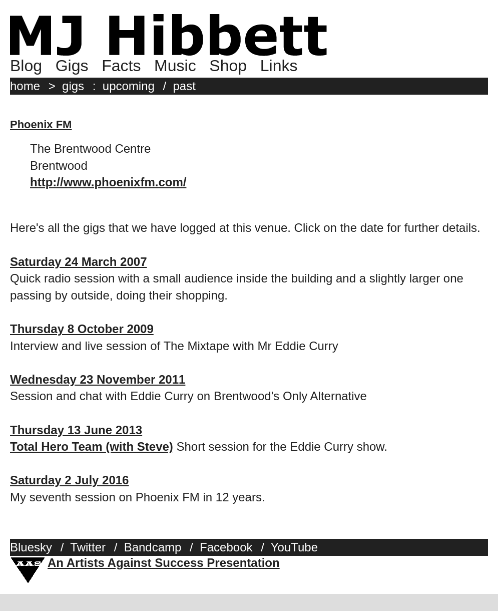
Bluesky (31, 547)
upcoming (129, 86)
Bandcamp (153, 547)
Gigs (72, 66)
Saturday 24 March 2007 (78, 261)
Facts (121, 66)
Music (175, 66)
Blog (26, 66)
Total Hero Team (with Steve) (91, 446)
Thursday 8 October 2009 (82, 329)
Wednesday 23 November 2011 (97, 379)
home (25, 86)
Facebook (226, 547)
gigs (73, 86)
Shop (228, 66)
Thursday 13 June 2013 (76, 430)
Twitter (88, 547)
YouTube (294, 547)
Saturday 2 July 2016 (69, 480)
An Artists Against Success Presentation (164, 562)
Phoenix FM (41, 124)
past (184, 86)
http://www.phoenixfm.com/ (108, 182)
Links (279, 66)
